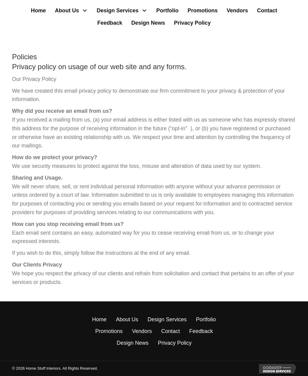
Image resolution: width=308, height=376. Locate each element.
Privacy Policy (175, 343)
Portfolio (206, 319)
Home (99, 319)
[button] (84, 10)
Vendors (142, 331)
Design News (133, 343)
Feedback (201, 331)
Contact (170, 331)
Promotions (109, 331)
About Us (127, 319)
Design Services (166, 319)
